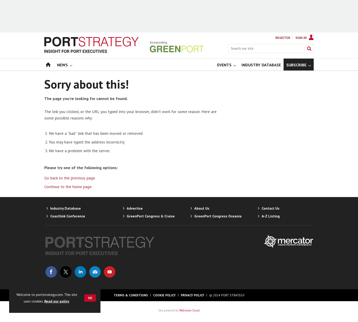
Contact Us (270, 208)
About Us (201, 208)
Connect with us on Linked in (80, 272)
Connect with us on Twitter (66, 272)
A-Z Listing (271, 216)
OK (90, 298)
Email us (95, 272)
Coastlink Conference (67, 216)
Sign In (301, 38)
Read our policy (56, 301)
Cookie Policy (164, 295)
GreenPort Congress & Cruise (151, 216)
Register (282, 38)
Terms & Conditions (131, 295)
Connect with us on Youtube (110, 272)
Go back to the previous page (69, 178)
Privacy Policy (192, 295)
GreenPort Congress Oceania (218, 216)
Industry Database (65, 208)
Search (309, 48)
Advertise (135, 208)
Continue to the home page (68, 186)
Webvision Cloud (189, 310)
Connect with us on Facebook (51, 272)
